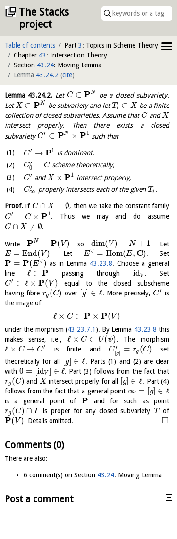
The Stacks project (44, 18)
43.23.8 (101, 263)
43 (42, 55)
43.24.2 (47, 75)
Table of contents (30, 45)
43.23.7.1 (81, 329)
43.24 (45, 65)
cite (67, 75)
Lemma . (28, 94)
